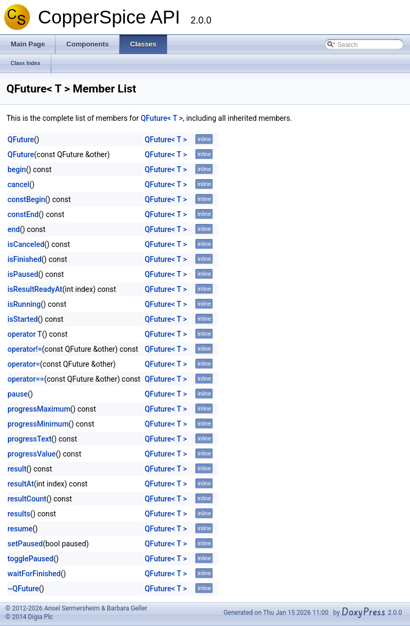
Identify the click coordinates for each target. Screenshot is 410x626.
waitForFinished (34, 573)
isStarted (22, 319)
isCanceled (25, 244)
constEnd (23, 214)
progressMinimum (38, 424)
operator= (23, 364)
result (17, 469)
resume (20, 528)
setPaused (25, 543)
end (13, 229)
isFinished (24, 259)
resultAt (20, 484)
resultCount (26, 498)
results (18, 513)
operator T (24, 334)
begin (16, 169)
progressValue (31, 454)
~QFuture (23, 588)
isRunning (24, 304)
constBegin (26, 199)
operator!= (24, 349)
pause (17, 394)
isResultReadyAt (34, 289)
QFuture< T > (161, 118)
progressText (29, 439)
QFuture (20, 139)
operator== (25, 379)
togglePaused (30, 558)
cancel (18, 184)
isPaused (22, 274)
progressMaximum (38, 409)
